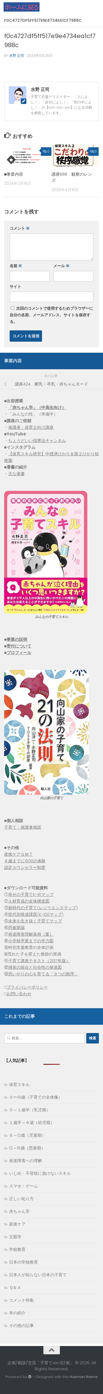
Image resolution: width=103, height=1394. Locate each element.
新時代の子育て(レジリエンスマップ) (43, 908)
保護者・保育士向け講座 (31, 427)
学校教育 (17, 1249)
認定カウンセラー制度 (24, 867)
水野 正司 (16, 55)
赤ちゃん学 (19, 1211)
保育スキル (19, 1084)
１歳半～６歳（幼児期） (31, 1122)
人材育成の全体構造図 (28, 901)
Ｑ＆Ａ (15, 1287)
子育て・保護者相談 (22, 827)
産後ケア (17, 1224)
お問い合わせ (19, 994)
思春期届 (16, 927)
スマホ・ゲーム (23, 1186)
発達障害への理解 (25, 1160)
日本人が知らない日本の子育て (38, 1275)
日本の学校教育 (23, 1262)
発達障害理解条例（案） (31, 934)
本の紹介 (17, 1313)
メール (61, 266)
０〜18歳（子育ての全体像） (35, 1097)
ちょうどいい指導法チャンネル (37, 440)
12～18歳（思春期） (27, 1148)
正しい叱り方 (21, 1199)
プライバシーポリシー (27, 987)
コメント (20, 228)
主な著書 (16, 474)
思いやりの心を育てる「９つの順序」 (43, 974)
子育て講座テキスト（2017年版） (39, 961)
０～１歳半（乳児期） (29, 1110)
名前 (16, 266)
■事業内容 (13, 174)
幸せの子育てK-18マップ (31, 894)
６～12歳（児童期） (27, 1135)
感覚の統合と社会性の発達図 (35, 967)
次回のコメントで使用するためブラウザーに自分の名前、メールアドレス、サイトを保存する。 (51, 315)
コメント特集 (21, 1300)
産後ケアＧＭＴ (18, 854)
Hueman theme (83, 1376)
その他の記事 (21, 1325)
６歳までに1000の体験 (25, 861)
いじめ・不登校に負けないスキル (40, 1173)
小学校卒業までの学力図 (31, 941)
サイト (15, 286)
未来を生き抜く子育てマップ (35, 921)
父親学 (15, 1237)
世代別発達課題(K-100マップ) (35, 914)
